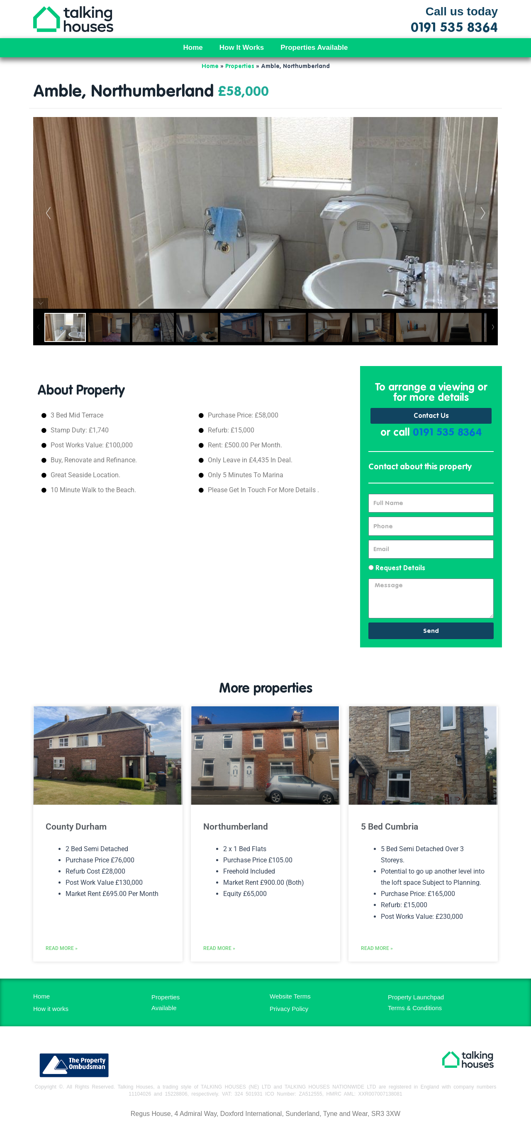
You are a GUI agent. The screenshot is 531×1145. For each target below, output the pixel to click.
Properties (239, 66)
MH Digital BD (265, 1131)
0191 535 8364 (447, 433)
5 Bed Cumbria (389, 827)
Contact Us (431, 416)
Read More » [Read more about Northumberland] (219, 948)
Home (193, 47)
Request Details (400, 568)
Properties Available (314, 47)
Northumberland (235, 827)
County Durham (76, 827)
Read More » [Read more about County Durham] (62, 948)
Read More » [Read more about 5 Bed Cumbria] (377, 948)
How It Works (241, 47)
